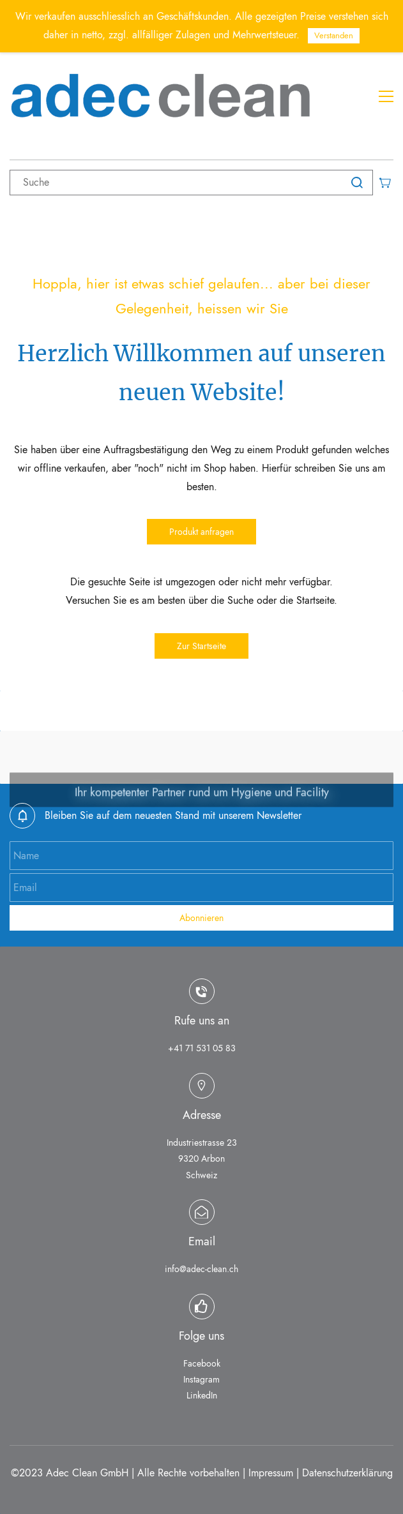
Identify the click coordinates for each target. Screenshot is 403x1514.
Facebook (201, 1363)
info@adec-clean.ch (201, 1269)
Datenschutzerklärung (347, 1472)
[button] (201, 531)
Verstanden (333, 35)
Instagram (201, 1379)
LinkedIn (201, 1395)
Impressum (270, 1472)
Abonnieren (201, 917)
